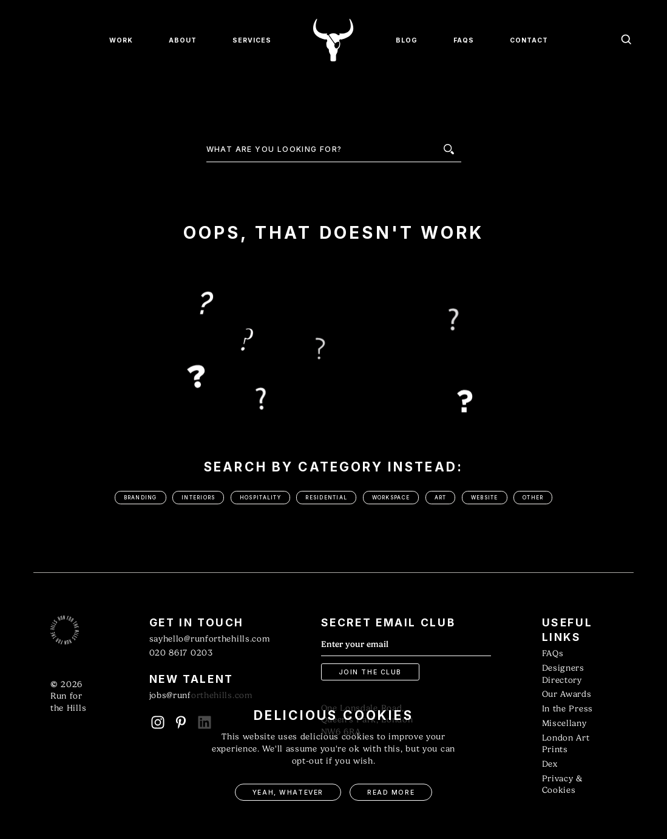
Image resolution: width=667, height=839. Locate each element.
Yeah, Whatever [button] (287, 792)
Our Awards (567, 694)
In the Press (567, 708)
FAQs (553, 653)
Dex (550, 764)
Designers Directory (563, 674)
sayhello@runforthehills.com (209, 638)
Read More (391, 792)
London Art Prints (566, 744)
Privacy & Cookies (562, 784)
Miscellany (564, 723)
